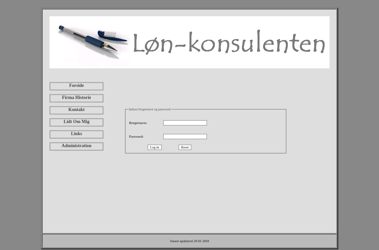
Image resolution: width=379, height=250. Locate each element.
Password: (136, 136)
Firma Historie (76, 97)
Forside (76, 85)
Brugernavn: (138, 123)
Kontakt (76, 109)
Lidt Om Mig (76, 121)
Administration (76, 145)
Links (76, 133)
